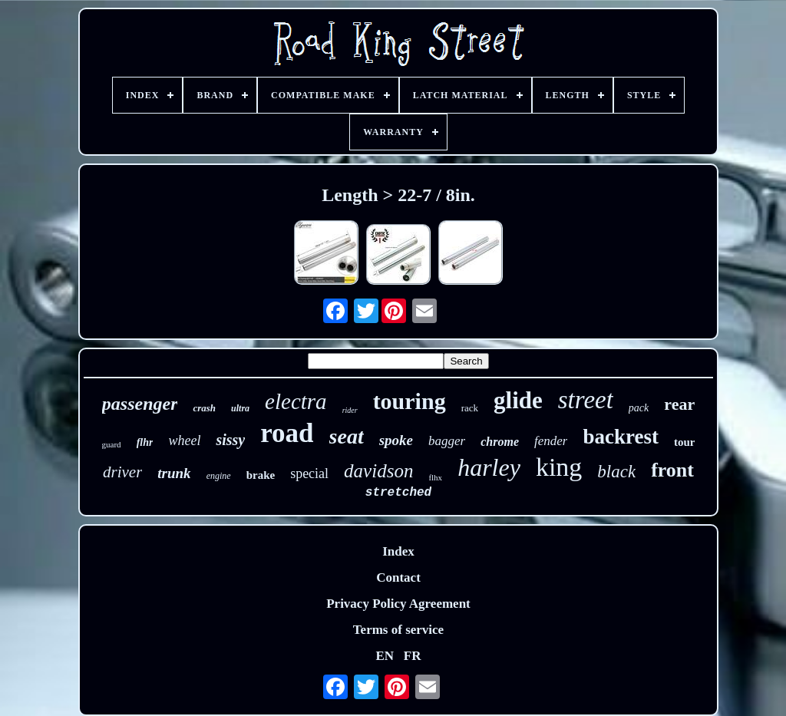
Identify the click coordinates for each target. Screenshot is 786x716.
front (672, 470)
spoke (396, 440)
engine (218, 475)
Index (398, 551)
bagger (446, 441)
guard (111, 444)
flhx (435, 477)
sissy (230, 439)
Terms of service (398, 629)
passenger (140, 404)
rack (469, 408)
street (585, 400)
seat (346, 436)
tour (684, 442)
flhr (145, 442)
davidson (378, 470)
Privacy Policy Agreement (398, 603)
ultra (240, 408)
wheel (184, 440)
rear (679, 404)
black (616, 471)
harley (488, 467)
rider (350, 410)
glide (518, 400)
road (286, 433)
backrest (621, 436)
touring (409, 401)
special (309, 473)
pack (639, 408)
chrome (500, 441)
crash (204, 408)
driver (122, 472)
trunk (173, 473)
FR (412, 655)
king (559, 467)
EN (384, 655)
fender (550, 441)
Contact (398, 577)
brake (261, 475)
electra (296, 401)
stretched (398, 493)
